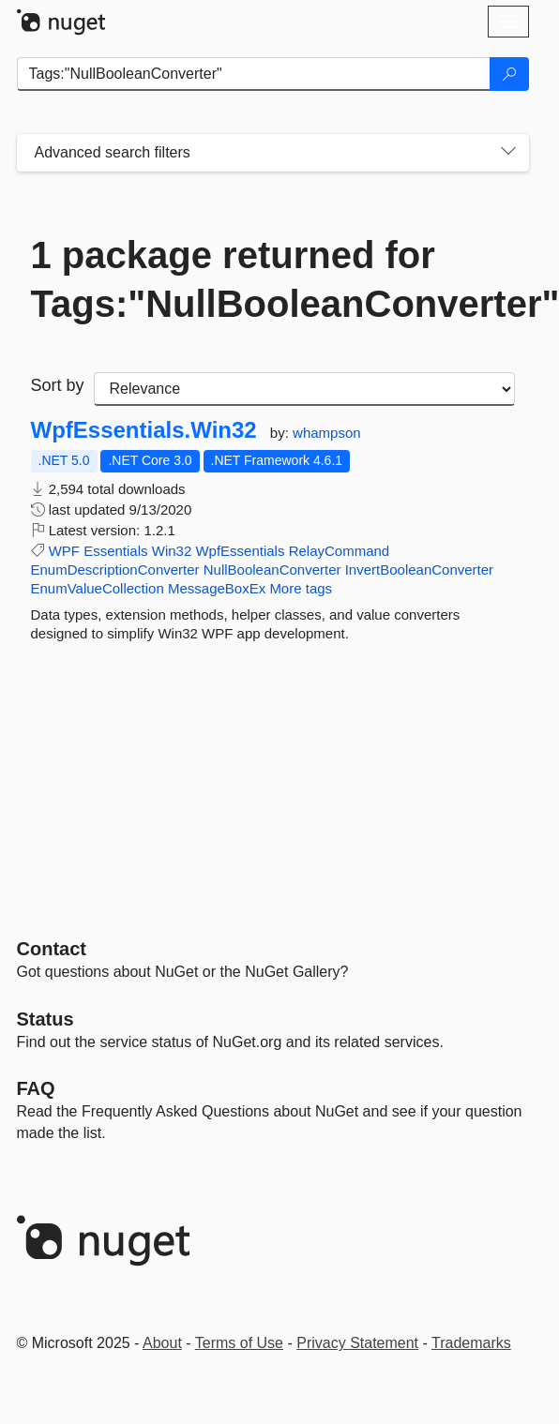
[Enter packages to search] (254, 74)
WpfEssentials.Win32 (144, 430)
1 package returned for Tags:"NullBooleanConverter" (273, 279)
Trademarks (471, 1343)
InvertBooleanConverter (419, 569)
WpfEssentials (239, 551)
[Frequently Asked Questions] (36, 1088)
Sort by (57, 385)
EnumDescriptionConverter (115, 569)
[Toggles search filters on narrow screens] (508, 153)
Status (45, 1019)
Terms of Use (239, 1343)
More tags (300, 588)
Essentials (115, 551)
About (162, 1343)
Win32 (172, 551)
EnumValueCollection (97, 588)
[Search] (509, 74)
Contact (51, 948)
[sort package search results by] (304, 389)
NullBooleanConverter (272, 569)
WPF (64, 551)
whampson (327, 433)
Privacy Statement (357, 1343)
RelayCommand (339, 551)
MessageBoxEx (216, 588)
